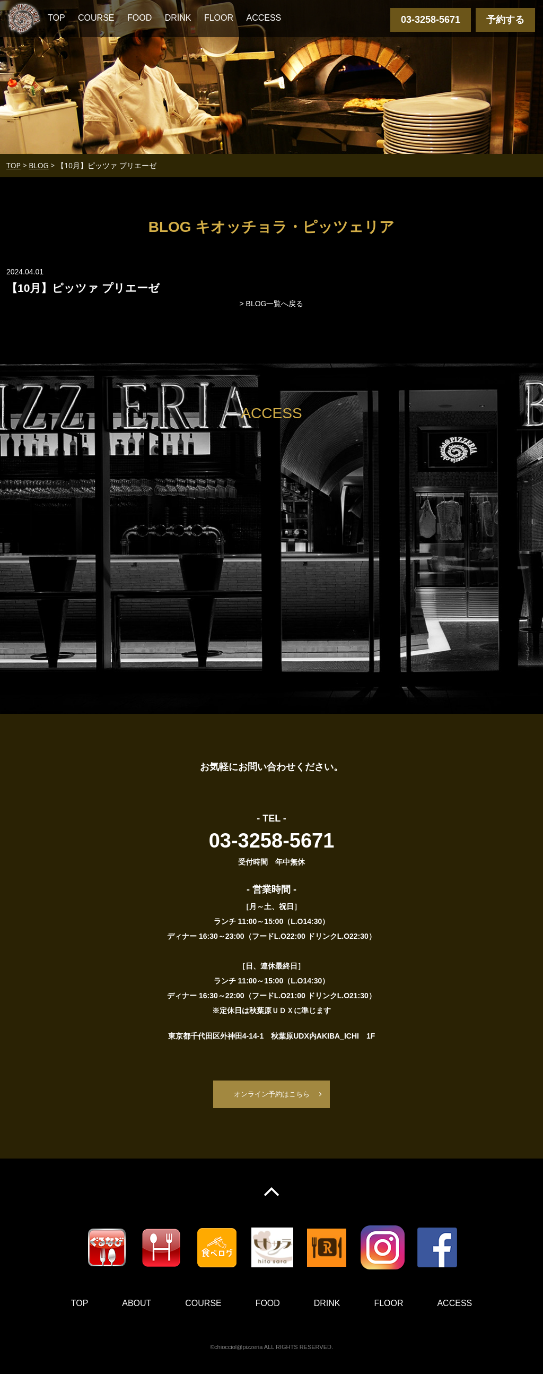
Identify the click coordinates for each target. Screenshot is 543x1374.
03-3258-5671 (430, 19)
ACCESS (263, 17)
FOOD (139, 17)
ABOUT (136, 1303)
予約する (505, 19)
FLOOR (218, 17)
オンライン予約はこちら (271, 1094)
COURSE (96, 17)
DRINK (178, 17)
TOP (56, 17)
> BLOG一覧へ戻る (272, 303)
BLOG (38, 165)
